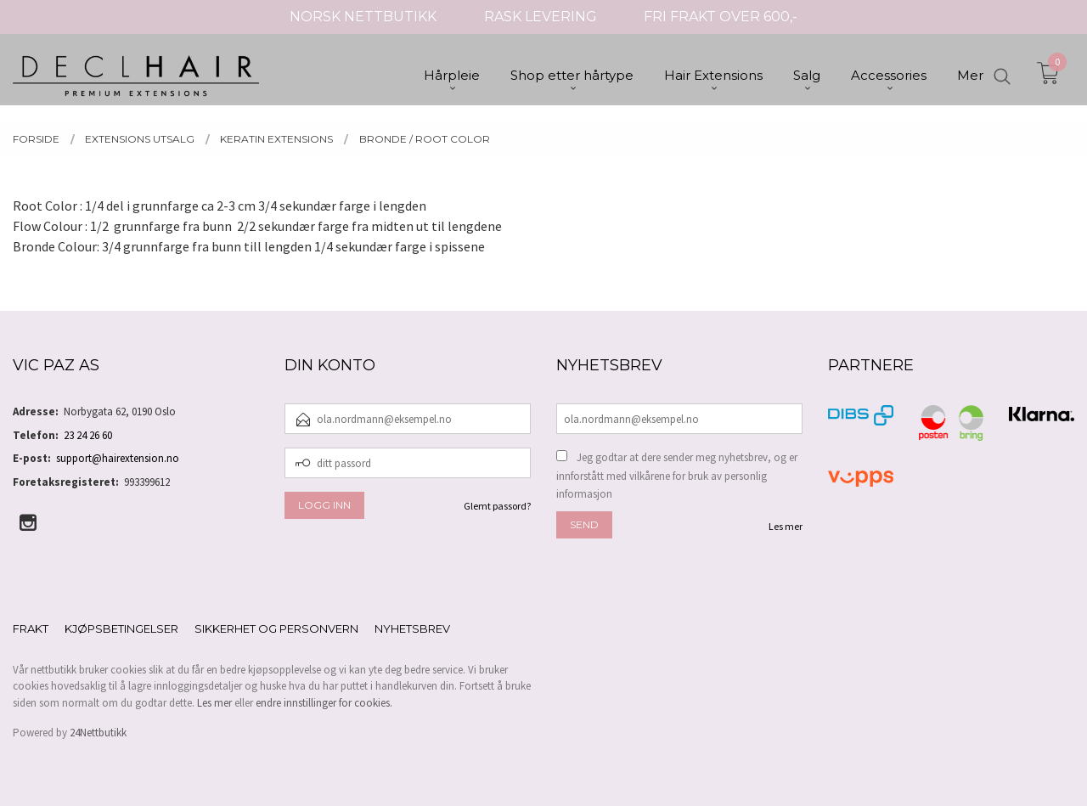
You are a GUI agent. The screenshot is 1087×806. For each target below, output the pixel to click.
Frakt (30, 628)
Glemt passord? (497, 505)
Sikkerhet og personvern (276, 628)
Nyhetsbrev (412, 628)
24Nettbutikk (98, 732)
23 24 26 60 (88, 435)
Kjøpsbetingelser (121, 628)
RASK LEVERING (540, 16)
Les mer (786, 526)
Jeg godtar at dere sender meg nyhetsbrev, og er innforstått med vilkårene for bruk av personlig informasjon (676, 475)
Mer (970, 77)
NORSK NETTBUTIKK (363, 16)
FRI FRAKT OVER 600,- (720, 16)
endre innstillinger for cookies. (324, 703)
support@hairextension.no (117, 458)
